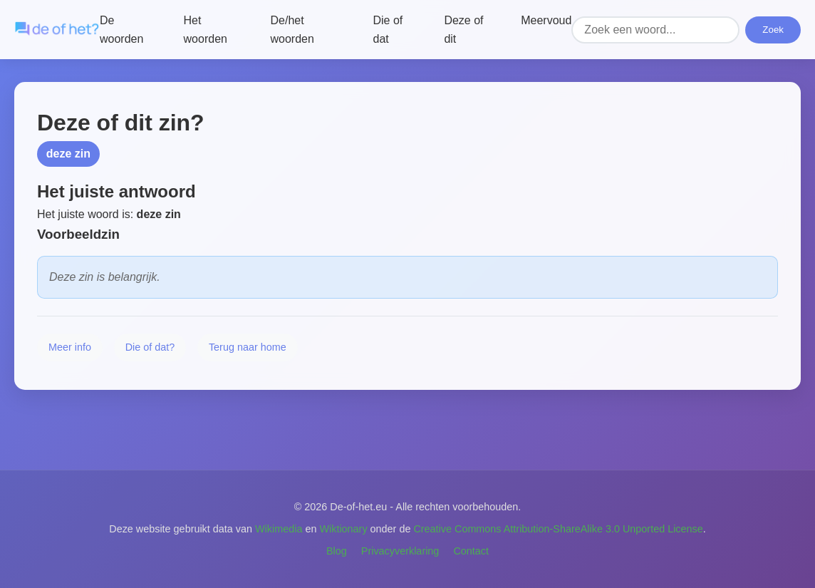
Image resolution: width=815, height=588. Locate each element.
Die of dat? (150, 347)
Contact (471, 551)
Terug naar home (247, 347)
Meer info (69, 347)
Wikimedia (278, 529)
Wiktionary (343, 529)
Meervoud (546, 20)
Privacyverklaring (400, 551)
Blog (336, 551)
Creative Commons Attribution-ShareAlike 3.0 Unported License (557, 529)
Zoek (773, 29)
